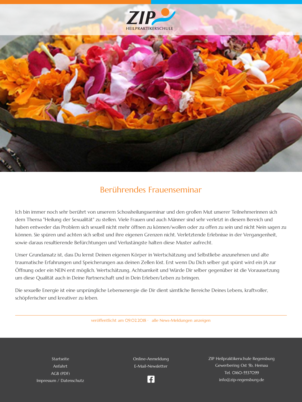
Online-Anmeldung (151, 358)
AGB (55, 373)
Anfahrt (60, 366)
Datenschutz (72, 380)
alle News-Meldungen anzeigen (181, 320)
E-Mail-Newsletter (151, 366)
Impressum (46, 380)
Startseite (60, 358)
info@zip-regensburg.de (241, 379)
